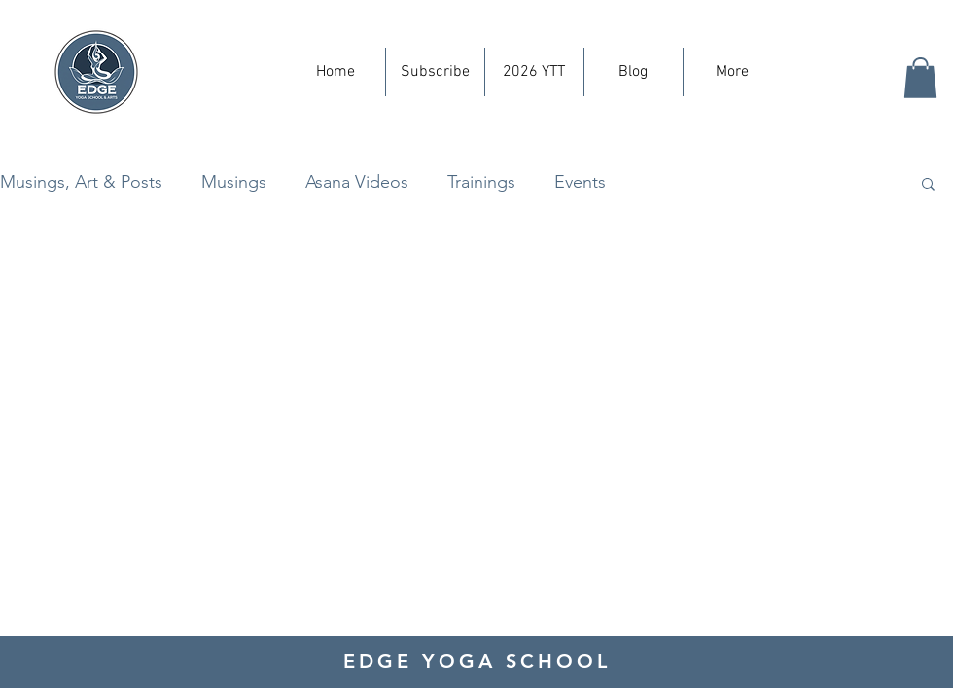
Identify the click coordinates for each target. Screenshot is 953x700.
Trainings (481, 181)
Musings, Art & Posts (81, 181)
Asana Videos (356, 181)
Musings (233, 181)
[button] (920, 77)
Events (580, 181)
